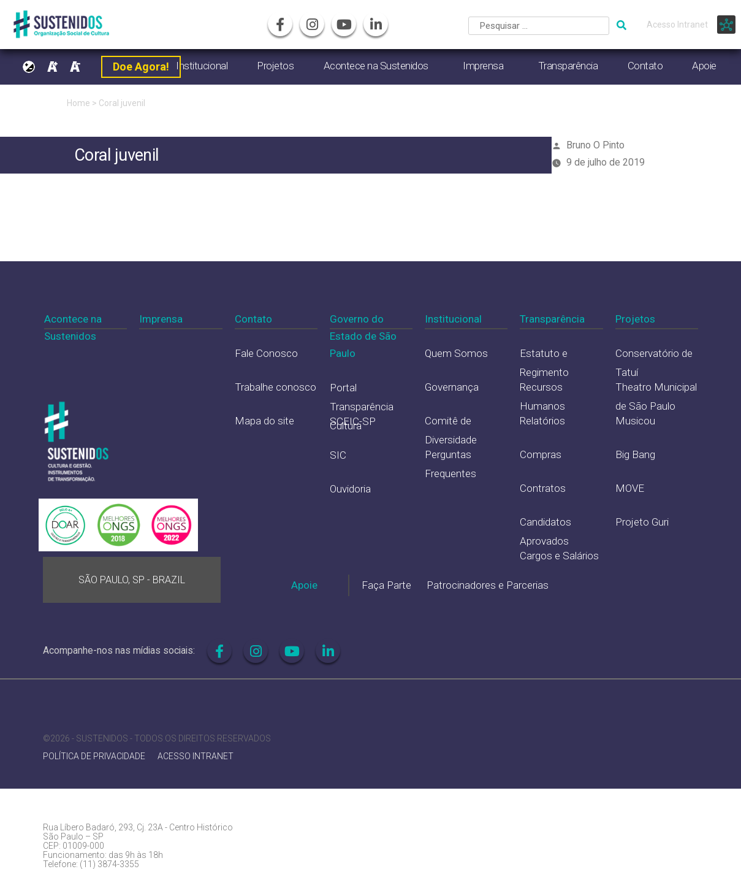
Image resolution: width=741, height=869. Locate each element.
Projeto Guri (642, 522)
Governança (452, 387)
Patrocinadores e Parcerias (488, 585)
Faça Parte (386, 585)
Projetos (275, 65)
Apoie (704, 65)
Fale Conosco (266, 353)
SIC (338, 455)
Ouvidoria (350, 489)
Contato (645, 65)
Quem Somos (456, 353)
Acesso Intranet (677, 24)
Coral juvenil (122, 103)
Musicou (635, 421)
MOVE (629, 488)
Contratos (543, 488)
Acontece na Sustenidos (376, 65)
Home (78, 103)
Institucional (201, 65)
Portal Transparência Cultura (361, 406)
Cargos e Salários (559, 555)
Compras (540, 454)
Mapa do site (264, 421)
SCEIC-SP (353, 421)
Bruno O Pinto (595, 145)
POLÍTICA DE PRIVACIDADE (94, 756)
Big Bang (635, 454)
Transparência (568, 65)
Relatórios (542, 421)
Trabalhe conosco (275, 387)
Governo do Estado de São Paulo (363, 336)
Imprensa (483, 65)
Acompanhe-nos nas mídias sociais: (119, 650)
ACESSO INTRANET (196, 756)
